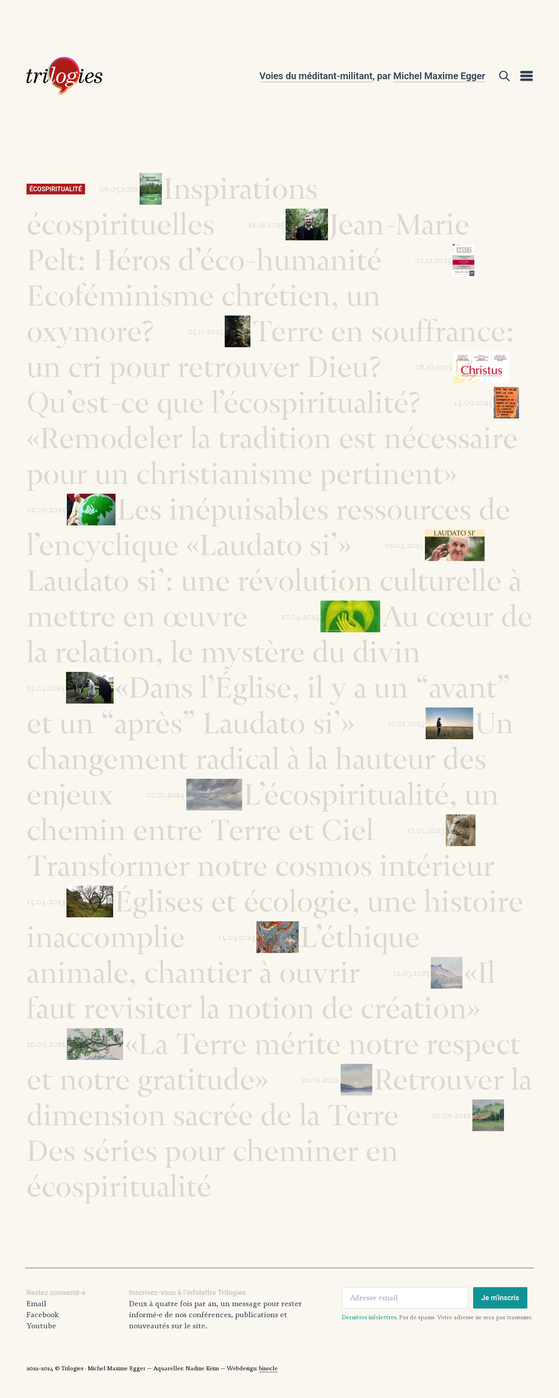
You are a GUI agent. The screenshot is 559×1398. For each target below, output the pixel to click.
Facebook (43, 1315)
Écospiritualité (56, 189)
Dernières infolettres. (370, 1317)
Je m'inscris (500, 1297)
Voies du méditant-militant (316, 76)
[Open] (504, 76)
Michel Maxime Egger (439, 76)
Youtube (41, 1326)
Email (36, 1303)
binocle (268, 1368)
